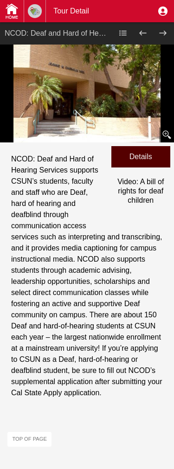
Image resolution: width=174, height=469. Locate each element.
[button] (163, 11)
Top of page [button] (29, 439)
